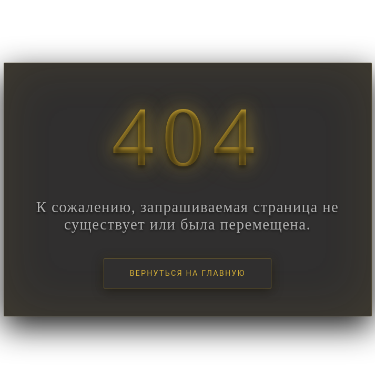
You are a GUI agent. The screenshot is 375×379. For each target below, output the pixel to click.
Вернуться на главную (187, 273)
